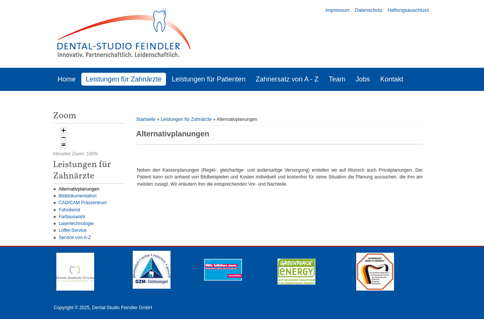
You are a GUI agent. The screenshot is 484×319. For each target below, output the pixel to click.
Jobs (362, 79)
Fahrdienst (69, 210)
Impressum (337, 10)
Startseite (145, 119)
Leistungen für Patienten (208, 79)
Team (337, 79)
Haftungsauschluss (408, 10)
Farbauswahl (72, 216)
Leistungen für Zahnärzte (123, 79)
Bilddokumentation (77, 196)
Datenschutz (368, 10)
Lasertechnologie (76, 223)
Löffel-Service (73, 230)
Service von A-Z (75, 237)
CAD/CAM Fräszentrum (83, 202)
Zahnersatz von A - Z (287, 79)
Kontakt (391, 79)
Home (66, 79)
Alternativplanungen (79, 189)
